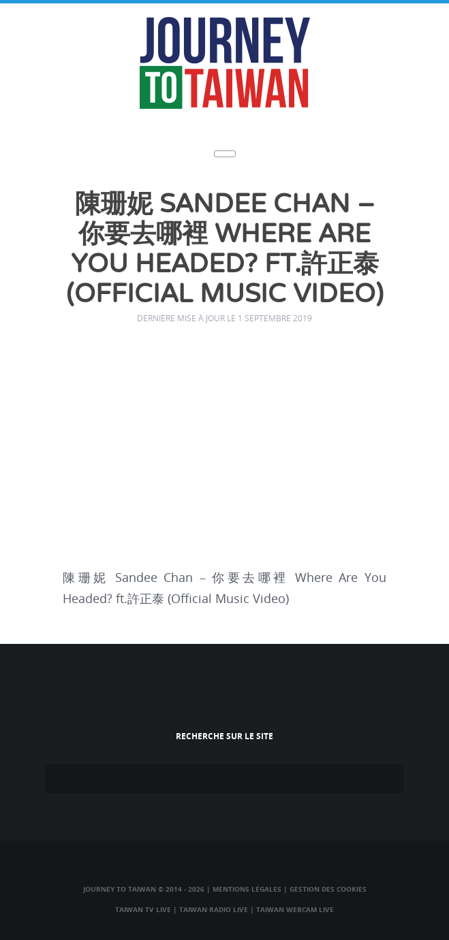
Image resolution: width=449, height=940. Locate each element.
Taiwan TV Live (143, 909)
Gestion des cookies (328, 889)
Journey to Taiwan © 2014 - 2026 (143, 889)
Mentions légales (247, 889)
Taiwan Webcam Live (295, 909)
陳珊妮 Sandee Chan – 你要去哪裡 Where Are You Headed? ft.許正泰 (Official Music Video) (225, 249)
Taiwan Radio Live (213, 909)
